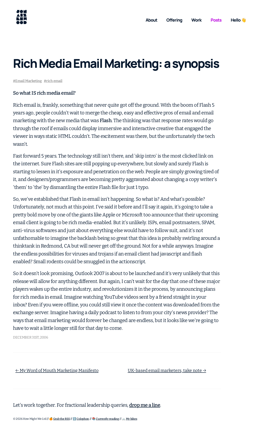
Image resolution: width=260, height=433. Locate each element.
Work (196, 20)
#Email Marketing (27, 81)
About (151, 20)
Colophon (83, 419)
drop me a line (144, 405)
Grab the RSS (61, 419)
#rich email (53, 81)
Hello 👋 (238, 20)
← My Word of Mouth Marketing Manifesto (57, 370)
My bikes (131, 419)
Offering (174, 20)
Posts (216, 20)
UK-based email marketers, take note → (167, 370)
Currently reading (107, 419)
